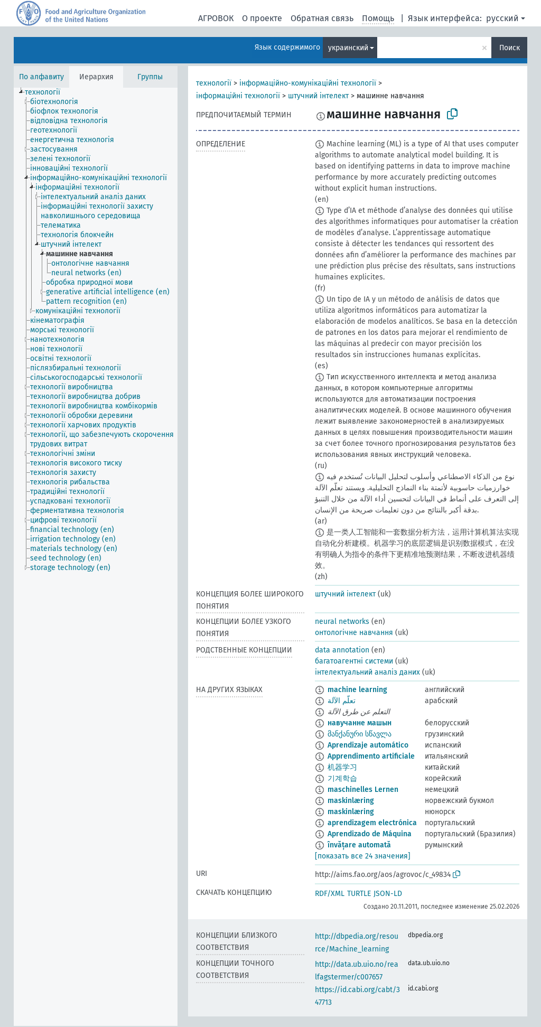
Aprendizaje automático (368, 745)
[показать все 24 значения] (363, 856)
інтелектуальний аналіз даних (367, 672)
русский (502, 18)
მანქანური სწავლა (359, 734)
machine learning (357, 689)
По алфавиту (41, 76)
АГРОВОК (216, 18)
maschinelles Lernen (363, 789)
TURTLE (359, 893)
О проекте (262, 18)
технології (213, 83)
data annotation (342, 650)
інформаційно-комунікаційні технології (307, 83)
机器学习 (342, 767)
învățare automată (359, 845)
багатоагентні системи (354, 661)
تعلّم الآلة (342, 700)
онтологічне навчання (354, 632)
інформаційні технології (238, 95)
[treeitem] (47, 92)
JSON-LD (388, 893)
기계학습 (342, 778)
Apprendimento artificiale (371, 756)
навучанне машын (359, 722)
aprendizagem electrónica (372, 822)
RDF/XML (329, 893)
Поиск (509, 47)
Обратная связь (322, 18)
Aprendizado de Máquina (370, 833)
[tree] (96, 557)
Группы (150, 76)
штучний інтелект (318, 95)
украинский (348, 47)
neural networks (342, 621)
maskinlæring (351, 800)
